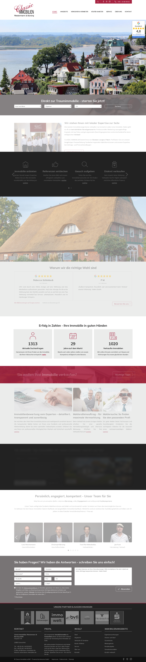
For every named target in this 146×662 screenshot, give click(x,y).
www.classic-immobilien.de (28, 652)
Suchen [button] (118, 106)
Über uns (118, 12)
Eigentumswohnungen (112, 635)
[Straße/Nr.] (27, 578)
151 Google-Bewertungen (138, 34)
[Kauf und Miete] (27, 106)
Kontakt (128, 12)
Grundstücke (109, 640)
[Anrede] (27, 569)
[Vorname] (58, 569)
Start (54, 12)
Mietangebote (109, 643)
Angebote (64, 12)
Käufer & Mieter (97, 12)
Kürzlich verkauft (110, 652)
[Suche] (98, 2)
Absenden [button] (125, 589)
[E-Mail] (58, 583)
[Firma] (58, 574)
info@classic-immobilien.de (27, 650)
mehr (44, 355)
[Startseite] (24, 10)
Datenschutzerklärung (30, 588)
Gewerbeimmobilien (111, 649)
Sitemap (71, 659)
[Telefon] (27, 583)
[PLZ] (47, 578)
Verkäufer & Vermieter (79, 12)
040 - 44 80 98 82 (124, 2)
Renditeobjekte (109, 646)
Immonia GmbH (44, 659)
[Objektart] (57, 106)
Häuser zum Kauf (110, 637)
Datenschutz (64, 659)
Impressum (55, 659)
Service (109, 12)
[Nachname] (27, 574)
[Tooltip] (144, 37)
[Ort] (88, 106)
